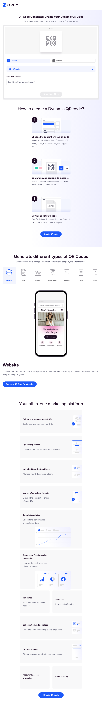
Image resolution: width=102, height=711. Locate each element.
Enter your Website (14, 76)
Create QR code (51, 234)
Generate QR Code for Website (19, 384)
